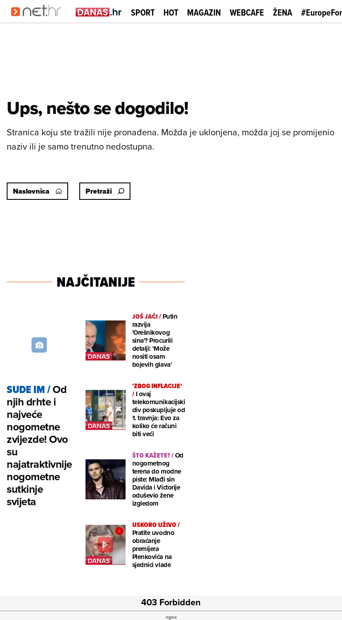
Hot (170, 12)
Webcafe (247, 12)
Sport (143, 12)
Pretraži (105, 191)
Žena (282, 12)
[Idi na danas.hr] (99, 12)
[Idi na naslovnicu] (39, 20)
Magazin (204, 12)
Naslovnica (37, 191)
